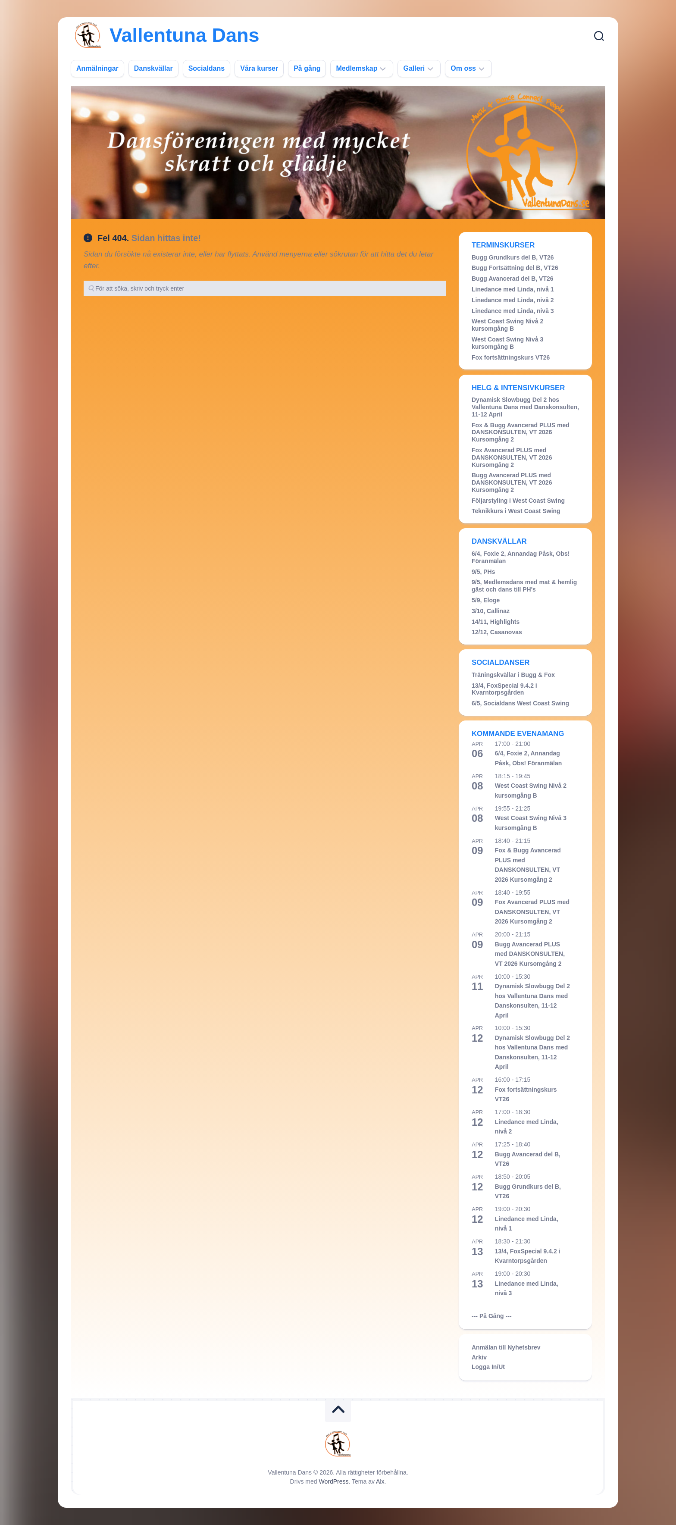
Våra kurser (259, 68)
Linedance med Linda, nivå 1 (513, 289)
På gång (307, 68)
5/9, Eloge (486, 600)
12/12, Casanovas (497, 632)
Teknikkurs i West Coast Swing (516, 510)
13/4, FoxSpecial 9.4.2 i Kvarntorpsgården (504, 689)
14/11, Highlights (496, 621)
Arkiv (479, 1357)
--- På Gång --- (492, 1315)
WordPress (334, 1481)
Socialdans (206, 68)
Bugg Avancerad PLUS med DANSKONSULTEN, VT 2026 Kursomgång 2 (512, 482)
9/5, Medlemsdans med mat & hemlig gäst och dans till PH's (524, 586)
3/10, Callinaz (491, 610)
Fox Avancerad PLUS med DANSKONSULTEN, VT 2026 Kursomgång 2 (512, 457)
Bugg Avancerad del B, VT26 (513, 278)
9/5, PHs (483, 571)
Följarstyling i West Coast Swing (518, 500)
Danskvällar (153, 68)
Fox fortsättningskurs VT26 (511, 357)
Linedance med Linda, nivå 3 (513, 310)
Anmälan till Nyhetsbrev (506, 1347)
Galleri (414, 68)
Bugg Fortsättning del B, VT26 (515, 267)
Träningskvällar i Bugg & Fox (513, 674)
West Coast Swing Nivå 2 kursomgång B (507, 325)
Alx (380, 1481)
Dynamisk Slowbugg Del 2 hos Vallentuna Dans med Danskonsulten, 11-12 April (525, 407)
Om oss (463, 68)
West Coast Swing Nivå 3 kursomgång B (507, 343)
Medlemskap (356, 68)
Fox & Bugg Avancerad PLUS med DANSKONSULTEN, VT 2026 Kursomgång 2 (521, 432)
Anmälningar (97, 68)
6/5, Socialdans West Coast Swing (520, 703)
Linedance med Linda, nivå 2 (513, 300)
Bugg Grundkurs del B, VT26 (513, 257)
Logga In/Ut (488, 1366)
